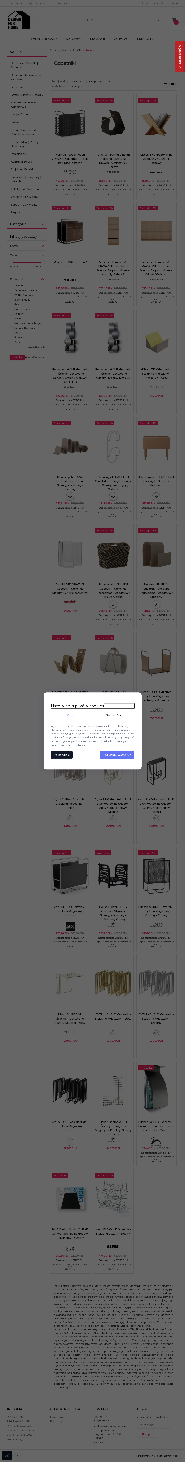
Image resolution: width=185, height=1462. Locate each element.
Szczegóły (113, 715)
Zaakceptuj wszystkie (117, 755)
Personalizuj (62, 755)
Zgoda (72, 715)
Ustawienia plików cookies (77, 706)
